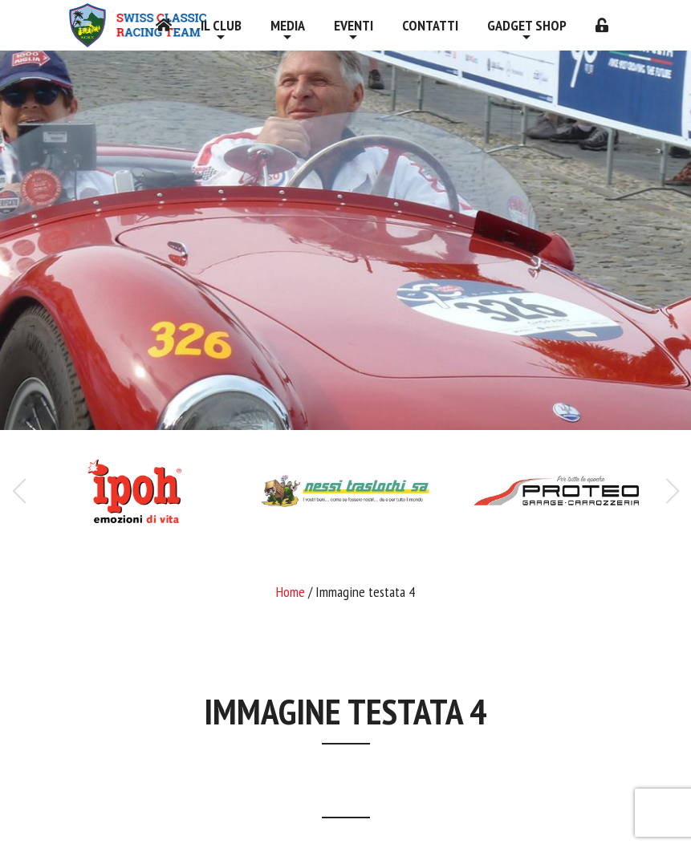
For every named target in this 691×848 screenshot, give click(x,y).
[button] (672, 491)
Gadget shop (527, 25)
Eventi (353, 25)
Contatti (430, 25)
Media (287, 25)
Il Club (221, 25)
